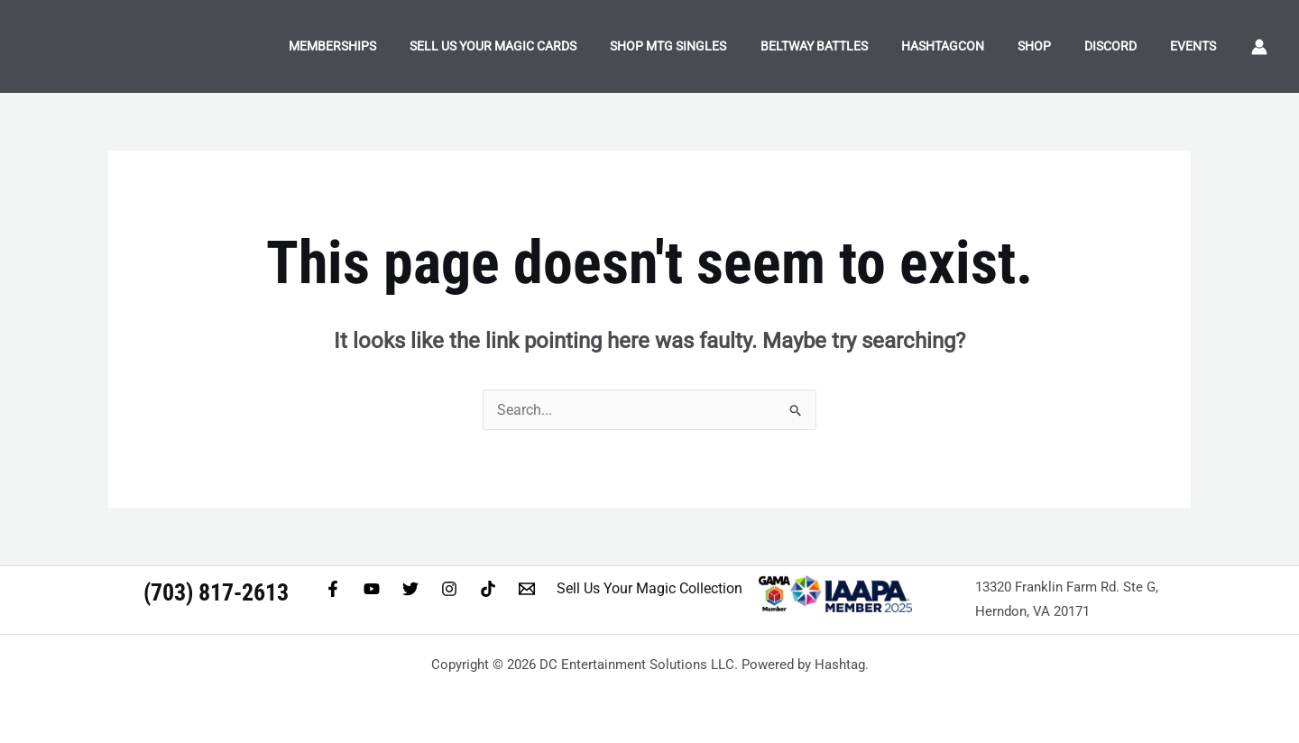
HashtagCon (968, 46)
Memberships (389, 46)
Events (1198, 46)
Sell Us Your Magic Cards (542, 46)
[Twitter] (410, 589)
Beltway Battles (847, 46)
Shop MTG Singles (710, 46)
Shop (1053, 46)
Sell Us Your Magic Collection (649, 588)
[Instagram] (449, 589)
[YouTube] (372, 589)
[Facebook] (333, 589)
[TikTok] (488, 589)
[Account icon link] (1259, 47)
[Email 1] (527, 589)
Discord (1122, 46)
